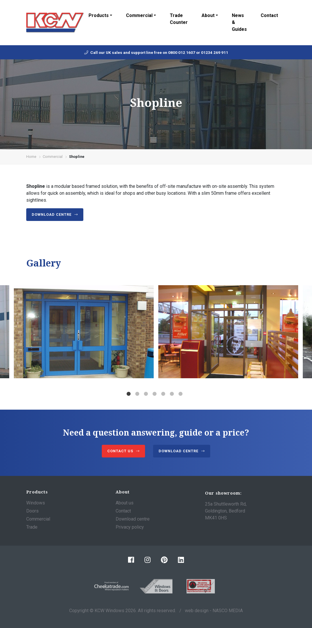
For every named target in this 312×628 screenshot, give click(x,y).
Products (99, 15)
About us (125, 503)
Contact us (120, 451)
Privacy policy (130, 527)
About (208, 15)
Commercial (139, 15)
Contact (269, 15)
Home (31, 156)
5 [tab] (163, 394)
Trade (31, 527)
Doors (32, 511)
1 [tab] (128, 394)
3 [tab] (146, 394)
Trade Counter (179, 19)
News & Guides (239, 22)
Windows (35, 503)
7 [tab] (180, 394)
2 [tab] (137, 394)
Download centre (52, 214)
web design (196, 610)
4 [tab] (154, 394)
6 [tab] (172, 394)
